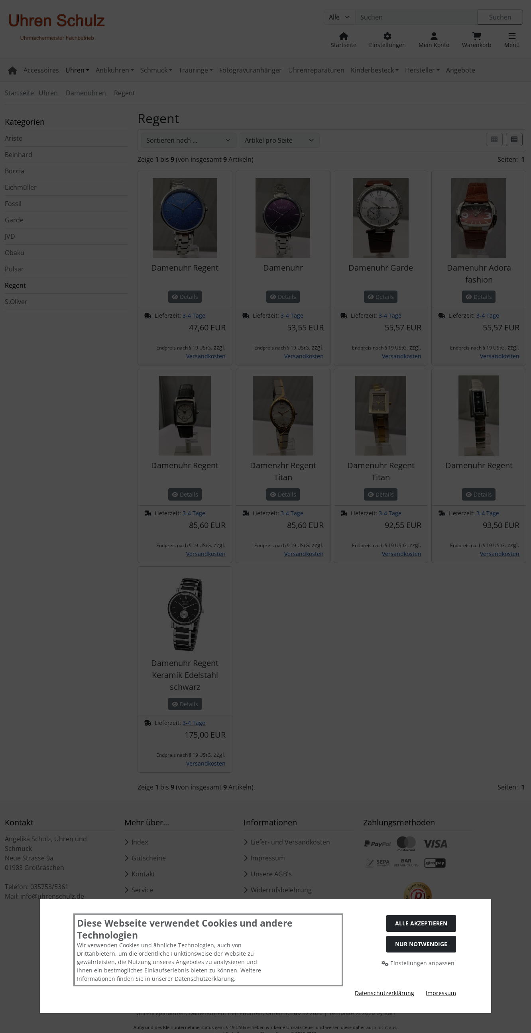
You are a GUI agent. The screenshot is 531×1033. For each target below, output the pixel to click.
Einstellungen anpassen (418, 963)
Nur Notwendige (421, 944)
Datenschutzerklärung (384, 993)
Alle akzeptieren (421, 923)
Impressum (441, 993)
